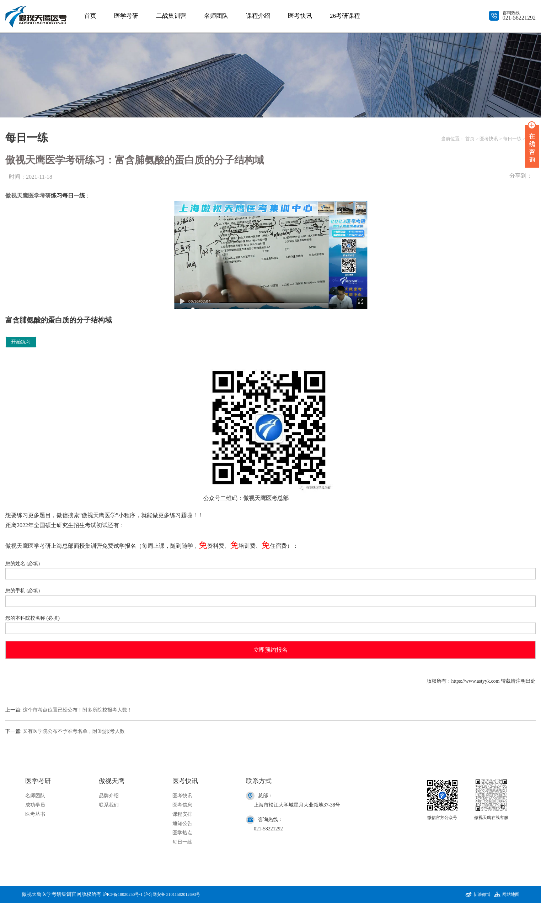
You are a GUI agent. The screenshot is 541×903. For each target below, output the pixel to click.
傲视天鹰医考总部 (266, 498)
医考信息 (182, 805)
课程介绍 (258, 15)
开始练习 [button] (21, 342)
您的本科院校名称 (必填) (270, 623)
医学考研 (126, 15)
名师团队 (216, 15)
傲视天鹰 (16, 196)
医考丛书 (35, 814)
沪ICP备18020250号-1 (123, 894)
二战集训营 (171, 15)
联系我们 (109, 805)
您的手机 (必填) (270, 596)
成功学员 (35, 805)
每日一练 (512, 138)
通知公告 (182, 823)
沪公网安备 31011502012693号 (172, 894)
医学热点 (182, 832)
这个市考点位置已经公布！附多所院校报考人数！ (77, 710)
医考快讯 (300, 15)
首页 (90, 15)
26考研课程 (345, 15)
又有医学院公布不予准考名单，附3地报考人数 (74, 731)
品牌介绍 (109, 795)
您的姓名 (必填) (270, 569)
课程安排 (182, 814)
